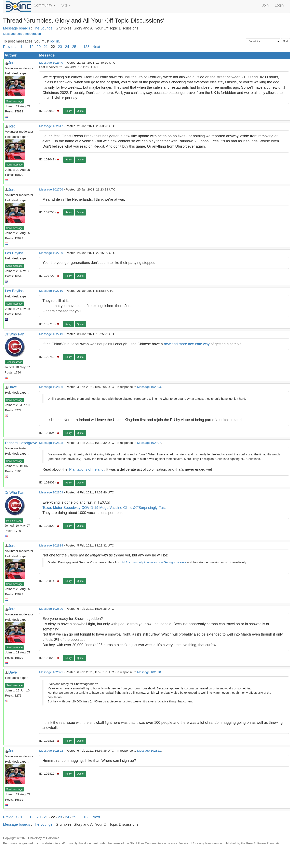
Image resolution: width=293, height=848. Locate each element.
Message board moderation (22, 33)
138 (86, 47)
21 (46, 47)
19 (31, 47)
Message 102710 (51, 290)
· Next (95, 47)
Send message (14, 101)
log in (54, 41)
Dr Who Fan (14, 334)
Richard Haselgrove (21, 443)
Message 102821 (51, 672)
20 (39, 47)
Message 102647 (51, 126)
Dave (12, 387)
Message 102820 (51, 608)
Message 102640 (51, 62)
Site (66, 5)
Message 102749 (51, 334)
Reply (68, 111)
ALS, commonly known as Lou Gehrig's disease (154, 562)
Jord (11, 63)
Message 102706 (51, 189)
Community (44, 5)
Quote (80, 111)
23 (60, 47)
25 (74, 47)
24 (67, 47)
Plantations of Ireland (86, 469)
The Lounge (43, 28)
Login (279, 5)
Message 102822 (51, 750)
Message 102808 (51, 442)
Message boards (16, 28)
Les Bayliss (14, 253)
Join (265, 5)
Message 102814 (51, 545)
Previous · (11, 47)
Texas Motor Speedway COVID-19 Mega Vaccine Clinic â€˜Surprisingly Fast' (104, 508)
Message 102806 (51, 387)
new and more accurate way (187, 344)
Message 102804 (149, 387)
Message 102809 (51, 492)
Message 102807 (149, 442)
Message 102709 (51, 253)
